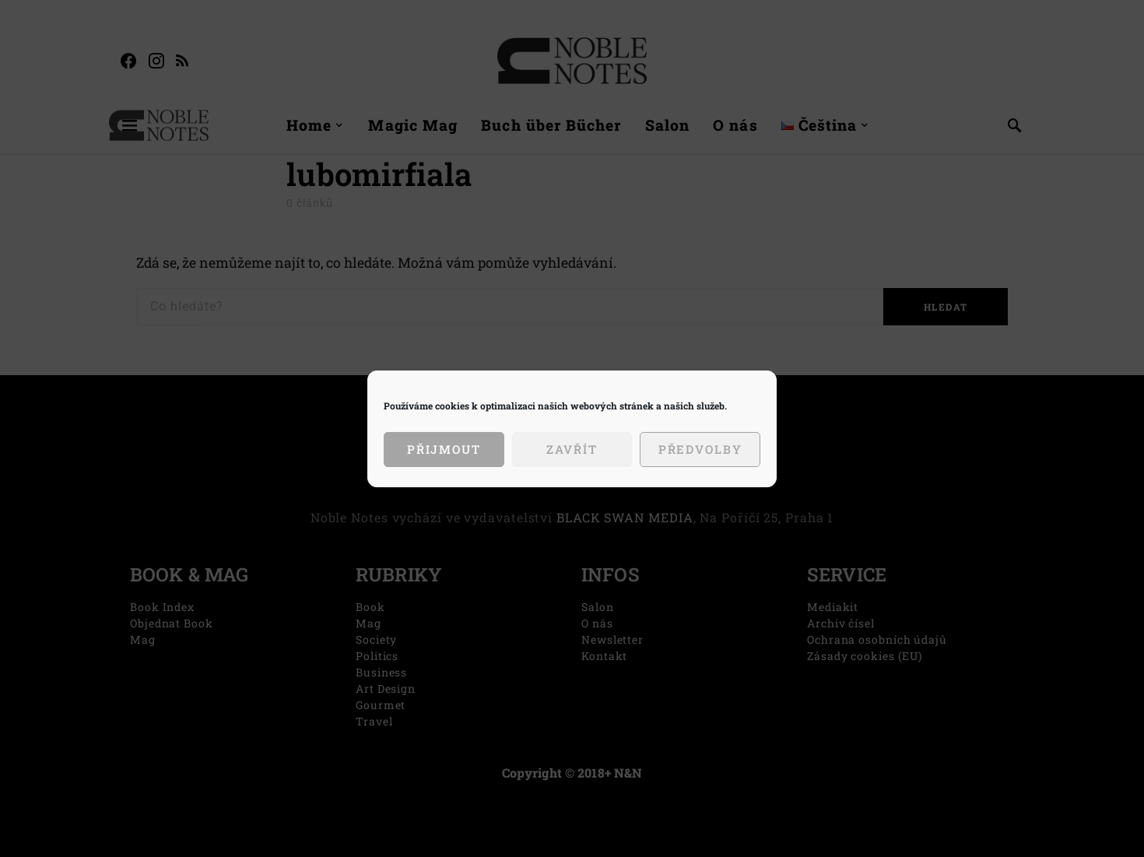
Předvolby (700, 449)
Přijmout (444, 449)
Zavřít (571, 449)
